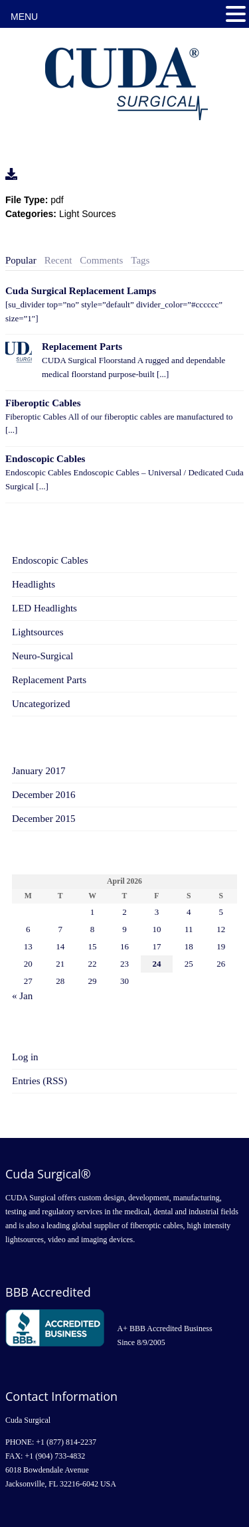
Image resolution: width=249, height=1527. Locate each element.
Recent (58, 260)
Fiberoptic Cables (42, 403)
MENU (24, 16)
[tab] (21, 260)
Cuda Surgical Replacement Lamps (80, 290)
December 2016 (43, 794)
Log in (25, 1057)
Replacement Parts (82, 346)
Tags (140, 260)
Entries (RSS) (39, 1081)
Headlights (33, 584)
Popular (21, 260)
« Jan (22, 996)
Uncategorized (41, 703)
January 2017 (38, 770)
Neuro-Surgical (42, 656)
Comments (101, 260)
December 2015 (43, 818)
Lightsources (37, 632)
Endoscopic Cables (45, 458)
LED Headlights (44, 608)
